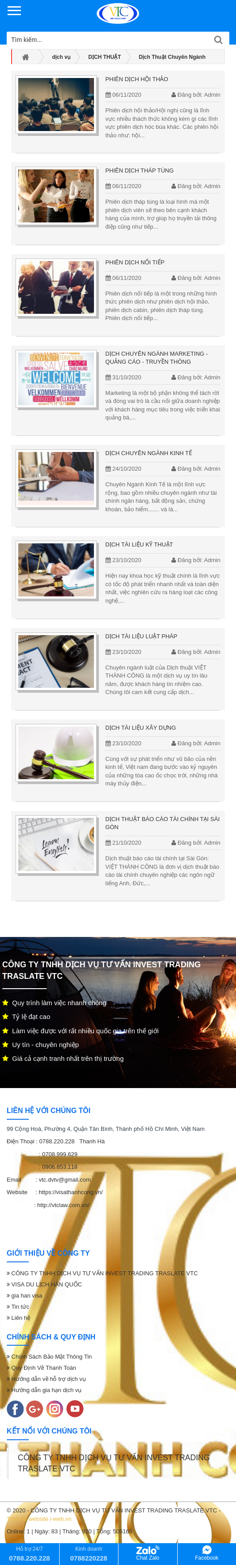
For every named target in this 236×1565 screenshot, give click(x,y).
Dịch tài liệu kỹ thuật (139, 544)
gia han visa (24, 1295)
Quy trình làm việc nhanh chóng (54, 1002)
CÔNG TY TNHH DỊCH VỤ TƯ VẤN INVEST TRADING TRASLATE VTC (102, 1273)
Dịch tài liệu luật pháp (142, 636)
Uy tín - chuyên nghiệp (40, 1044)
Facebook (207, 1553)
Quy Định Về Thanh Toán (41, 1367)
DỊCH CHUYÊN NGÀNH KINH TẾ (149, 453)
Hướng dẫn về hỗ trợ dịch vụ (46, 1379)
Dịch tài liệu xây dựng (141, 727)
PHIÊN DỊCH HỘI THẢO (137, 79)
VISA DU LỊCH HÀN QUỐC (44, 1284)
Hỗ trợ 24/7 (29, 1553)
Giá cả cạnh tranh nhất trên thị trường (63, 1058)
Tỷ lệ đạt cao (26, 1016)
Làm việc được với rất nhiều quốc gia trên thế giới (80, 1031)
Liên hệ (18, 1317)
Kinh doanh (88, 1553)
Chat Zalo (147, 1553)
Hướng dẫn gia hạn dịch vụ (44, 1390)
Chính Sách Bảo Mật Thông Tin (49, 1356)
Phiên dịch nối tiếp (135, 262)
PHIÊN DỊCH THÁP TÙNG (140, 170)
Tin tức (18, 1306)
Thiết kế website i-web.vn (39, 1519)
